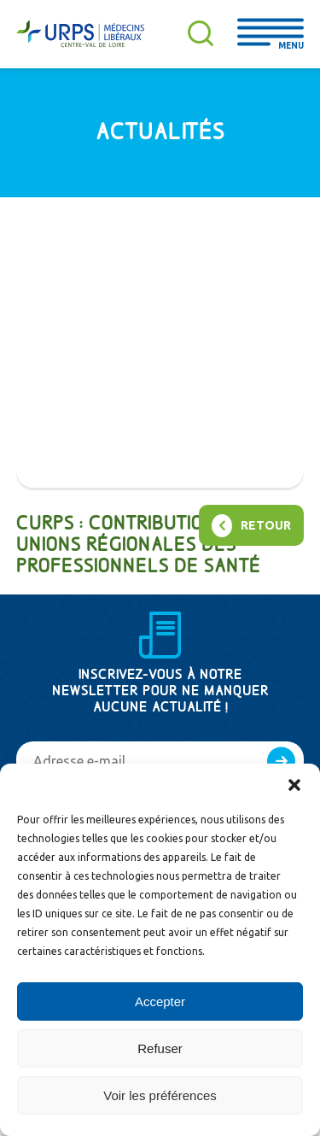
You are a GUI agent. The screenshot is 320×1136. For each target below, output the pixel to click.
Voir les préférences (160, 1095)
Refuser (160, 1048)
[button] (294, 784)
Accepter (160, 1001)
